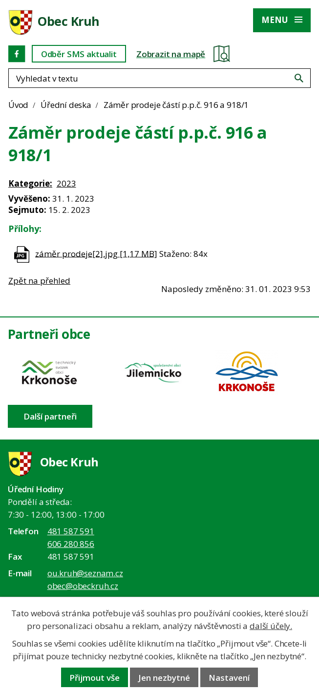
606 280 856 (70, 543)
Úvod (18, 104)
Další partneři (50, 416)
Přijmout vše (94, 677)
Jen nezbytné (164, 677)
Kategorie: (30, 183)
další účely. (271, 625)
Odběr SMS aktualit (79, 54)
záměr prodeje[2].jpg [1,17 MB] (96, 253)
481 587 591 (70, 531)
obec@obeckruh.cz (82, 585)
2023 (66, 183)
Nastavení (229, 677)
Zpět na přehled (39, 280)
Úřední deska (66, 104)
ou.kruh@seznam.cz (85, 573)
